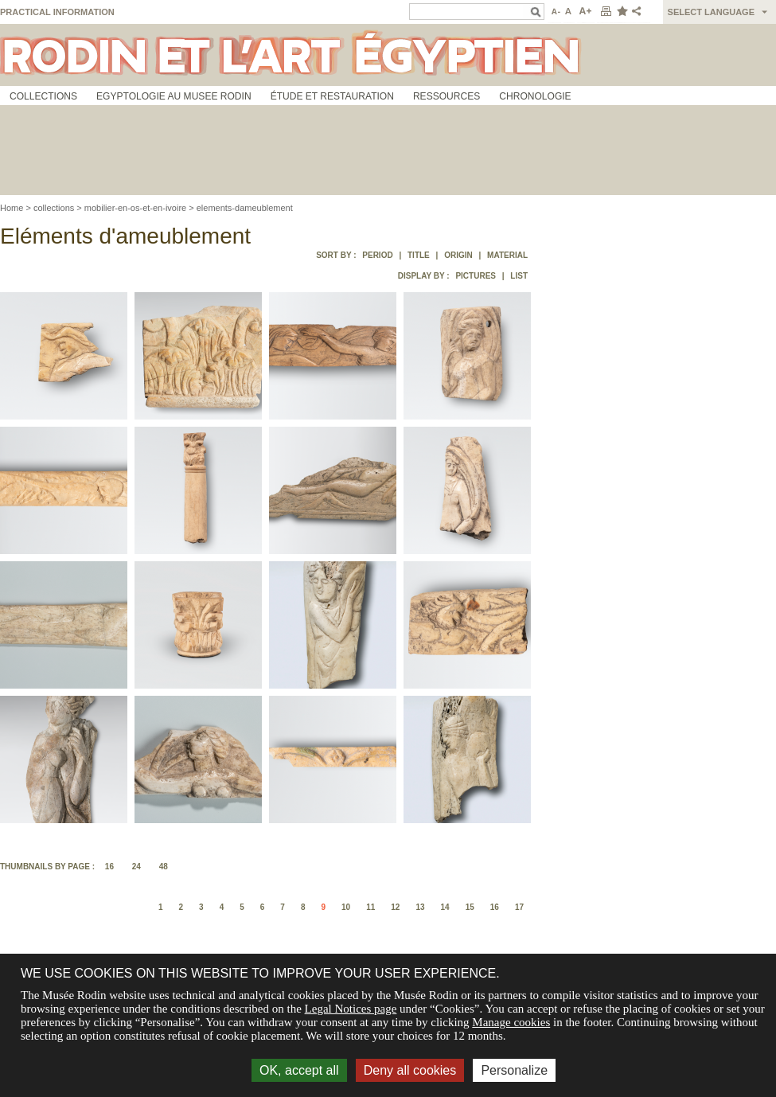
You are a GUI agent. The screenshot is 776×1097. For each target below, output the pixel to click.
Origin (458, 255)
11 (370, 907)
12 (395, 907)
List (519, 275)
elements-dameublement (245, 208)
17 (519, 907)
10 (345, 907)
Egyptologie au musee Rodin (174, 96)
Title (418, 255)
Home (11, 208)
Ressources (446, 96)
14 (445, 907)
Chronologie (535, 96)
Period (377, 255)
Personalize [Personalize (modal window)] (514, 1070)
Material (507, 255)
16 (109, 866)
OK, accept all (299, 1070)
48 (163, 866)
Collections (43, 96)
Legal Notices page (351, 1008)
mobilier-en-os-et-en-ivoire (135, 208)
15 (470, 907)
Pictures (475, 275)
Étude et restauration (332, 96)
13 (419, 907)
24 (136, 866)
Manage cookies (511, 1022)
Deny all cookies (410, 1070)
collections (53, 208)
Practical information (57, 12)
